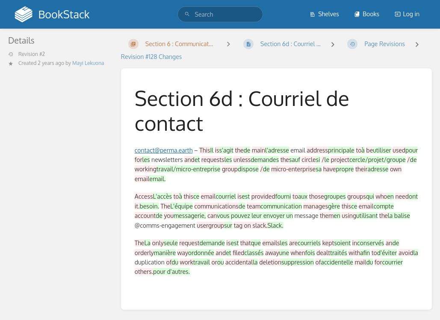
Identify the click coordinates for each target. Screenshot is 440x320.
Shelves (324, 14)
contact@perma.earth (164, 150)
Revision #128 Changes (151, 56)
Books (366, 14)
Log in (407, 14)
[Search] (187, 14)
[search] (220, 14)
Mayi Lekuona (88, 63)
